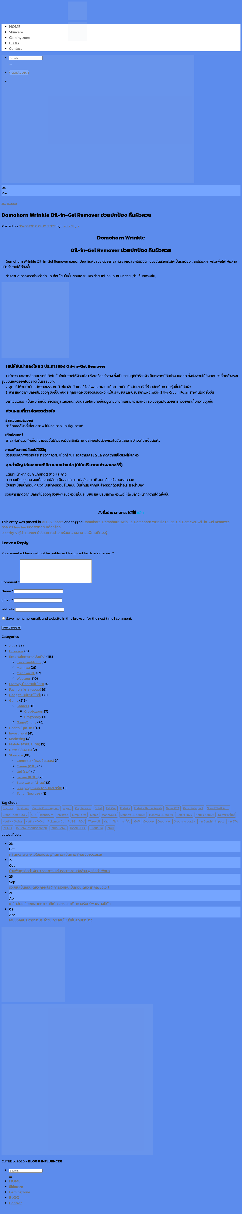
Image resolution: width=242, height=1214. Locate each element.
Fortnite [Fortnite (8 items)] (125, 813)
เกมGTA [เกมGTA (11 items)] (7, 832)
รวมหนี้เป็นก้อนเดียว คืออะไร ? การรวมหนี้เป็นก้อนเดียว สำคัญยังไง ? (59, 892)
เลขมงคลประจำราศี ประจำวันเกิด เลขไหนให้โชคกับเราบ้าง (50, 924)
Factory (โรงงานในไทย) (26, 688)
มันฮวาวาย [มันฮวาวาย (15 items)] (163, 826)
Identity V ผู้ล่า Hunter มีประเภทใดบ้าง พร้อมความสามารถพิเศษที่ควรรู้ (54, 532)
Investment (18, 738)
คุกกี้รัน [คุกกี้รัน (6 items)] (126, 826)
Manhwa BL (26, 677)
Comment (11, 586)
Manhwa (23, 672)
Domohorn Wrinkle (117, 521)
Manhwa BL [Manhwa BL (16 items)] (109, 819)
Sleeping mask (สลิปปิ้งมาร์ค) (39, 792)
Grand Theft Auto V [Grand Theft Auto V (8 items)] (15, 819)
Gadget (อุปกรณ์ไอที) (25, 699)
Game (13, 705)
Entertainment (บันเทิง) (27, 661)
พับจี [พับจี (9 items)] (137, 826)
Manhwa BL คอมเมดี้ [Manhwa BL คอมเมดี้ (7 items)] (133, 819)
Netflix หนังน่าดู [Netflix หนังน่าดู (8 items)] (12, 826)
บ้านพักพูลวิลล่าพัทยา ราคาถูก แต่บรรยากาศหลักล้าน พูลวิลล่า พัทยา (59, 875)
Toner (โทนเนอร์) (29, 798)
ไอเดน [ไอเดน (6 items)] (110, 832)
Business (16, 655)
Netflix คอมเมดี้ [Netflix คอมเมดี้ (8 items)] (205, 819)
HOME (14, 26)
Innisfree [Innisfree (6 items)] (62, 819)
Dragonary (32, 721)
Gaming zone (19, 37)
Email (7, 604)
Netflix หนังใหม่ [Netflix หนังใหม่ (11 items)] (35, 826)
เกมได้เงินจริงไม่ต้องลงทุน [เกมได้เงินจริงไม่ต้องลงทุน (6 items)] (31, 832)
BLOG (14, 43)
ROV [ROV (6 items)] (82, 826)
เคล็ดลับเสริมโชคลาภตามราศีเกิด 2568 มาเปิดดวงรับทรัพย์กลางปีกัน (60, 908)
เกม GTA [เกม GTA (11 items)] (232, 826)
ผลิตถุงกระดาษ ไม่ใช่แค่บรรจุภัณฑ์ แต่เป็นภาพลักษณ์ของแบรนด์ (56, 859)
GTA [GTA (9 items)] (34, 819)
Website (8, 613)
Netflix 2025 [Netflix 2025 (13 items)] (184, 819)
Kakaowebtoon (29, 666)
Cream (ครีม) (26, 770)
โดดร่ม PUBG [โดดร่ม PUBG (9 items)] (78, 832)
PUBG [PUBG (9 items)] (71, 826)
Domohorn (92, 521)
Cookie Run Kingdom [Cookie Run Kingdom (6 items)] (45, 813)
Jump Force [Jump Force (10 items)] (79, 819)
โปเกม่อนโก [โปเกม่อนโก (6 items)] (96, 832)
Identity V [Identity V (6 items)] (46, 819)
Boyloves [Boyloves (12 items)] (23, 813)
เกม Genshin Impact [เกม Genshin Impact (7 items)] (211, 826)
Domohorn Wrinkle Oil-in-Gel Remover (165, 521)
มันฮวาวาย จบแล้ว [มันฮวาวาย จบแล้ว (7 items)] (184, 826)
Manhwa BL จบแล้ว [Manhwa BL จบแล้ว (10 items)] (161, 819)
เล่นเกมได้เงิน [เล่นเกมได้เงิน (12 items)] (59, 832)
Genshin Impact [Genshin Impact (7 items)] (193, 813)
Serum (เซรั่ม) (27, 781)
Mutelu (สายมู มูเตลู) (24, 748)
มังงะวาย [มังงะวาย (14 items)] (148, 826)
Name (7, 595)
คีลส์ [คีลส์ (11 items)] (115, 826)
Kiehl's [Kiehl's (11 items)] (94, 819)
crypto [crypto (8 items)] (67, 813)
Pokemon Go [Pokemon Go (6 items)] (56, 826)
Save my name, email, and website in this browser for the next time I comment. (69, 623)
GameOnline (26, 727)
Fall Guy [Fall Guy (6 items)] (111, 813)
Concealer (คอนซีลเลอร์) (35, 765)
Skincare (16, 32)
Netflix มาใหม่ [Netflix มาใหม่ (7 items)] (226, 819)
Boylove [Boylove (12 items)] (8, 813)
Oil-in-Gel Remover (213, 521)
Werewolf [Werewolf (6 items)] (94, 826)
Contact (15, 48)
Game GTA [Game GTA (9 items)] (172, 813)
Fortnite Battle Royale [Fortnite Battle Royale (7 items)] (148, 813)
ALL (4, 203)
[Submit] (10, 1181)
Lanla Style (70, 226)
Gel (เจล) (23, 776)
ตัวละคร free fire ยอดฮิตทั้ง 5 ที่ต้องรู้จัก (31, 527)
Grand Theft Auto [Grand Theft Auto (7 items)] (218, 813)
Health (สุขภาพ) (21, 732)
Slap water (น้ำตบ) (31, 787)
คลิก (140, 512)
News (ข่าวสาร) (20, 754)
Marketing (17, 743)
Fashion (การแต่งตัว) (25, 694)
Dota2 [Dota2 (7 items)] (98, 813)
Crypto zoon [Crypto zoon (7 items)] (83, 813)
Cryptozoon (33, 716)
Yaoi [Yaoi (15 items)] (106, 826)
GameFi (23, 710)
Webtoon (24, 683)
